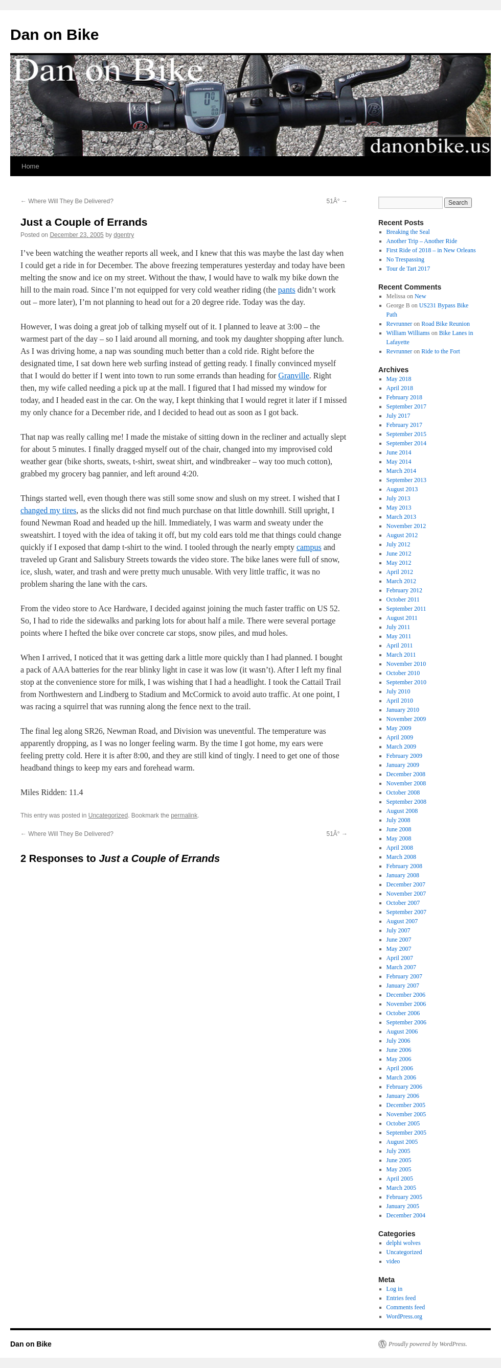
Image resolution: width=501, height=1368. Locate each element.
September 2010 (406, 682)
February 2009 (404, 755)
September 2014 (406, 443)
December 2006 (405, 994)
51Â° (337, 201)
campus (309, 547)
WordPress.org (404, 1316)
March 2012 (401, 581)
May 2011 (399, 636)
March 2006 (401, 1077)
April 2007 (399, 958)
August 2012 (402, 535)
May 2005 (399, 1169)
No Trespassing (405, 259)
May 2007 (399, 948)
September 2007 (406, 912)
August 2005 (402, 1141)
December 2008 (405, 774)
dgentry (123, 234)
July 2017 (398, 415)
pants (286, 289)
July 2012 (398, 544)
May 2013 (399, 507)
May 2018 (399, 378)
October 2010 (403, 673)
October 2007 (403, 902)
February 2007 (404, 976)
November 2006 (406, 1003)
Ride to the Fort (440, 351)
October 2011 (403, 599)
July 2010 (398, 691)
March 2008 (401, 856)
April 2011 (399, 645)
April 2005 (399, 1178)
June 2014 (399, 452)
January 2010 (402, 709)
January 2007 (402, 985)
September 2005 (406, 1132)
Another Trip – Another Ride (422, 241)
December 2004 (405, 1215)
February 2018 (404, 397)
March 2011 (401, 654)
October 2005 (403, 1123)
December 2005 (405, 1105)
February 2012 (404, 590)
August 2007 (402, 921)
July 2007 (398, 930)
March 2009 (401, 746)
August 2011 (402, 617)
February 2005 (404, 1197)
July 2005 (398, 1151)
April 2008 (399, 847)
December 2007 (405, 884)
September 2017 (406, 406)
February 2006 (404, 1086)
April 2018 (399, 388)
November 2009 (406, 719)
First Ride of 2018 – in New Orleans (431, 250)
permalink (184, 815)
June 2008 (399, 829)
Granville (293, 375)
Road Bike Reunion (445, 323)
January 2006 (402, 1095)
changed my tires (48, 510)
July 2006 (398, 1040)
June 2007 (399, 939)
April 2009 (399, 737)
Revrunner (399, 323)
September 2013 (406, 480)
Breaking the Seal (408, 231)
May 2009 (399, 728)
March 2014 (401, 470)
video (393, 1261)
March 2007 (401, 967)
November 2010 (406, 663)
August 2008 (402, 810)
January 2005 (402, 1206)
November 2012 (406, 526)
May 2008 (399, 838)
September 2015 (406, 434)
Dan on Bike (54, 34)
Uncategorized (108, 815)
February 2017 (404, 424)
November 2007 (406, 893)
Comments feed (405, 1307)
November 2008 (406, 783)
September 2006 (406, 1022)
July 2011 (398, 627)
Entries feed (401, 1298)
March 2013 (401, 516)
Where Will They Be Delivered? (66, 201)
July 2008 (398, 820)
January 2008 (402, 875)
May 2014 (399, 461)
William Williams (408, 333)
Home (30, 166)
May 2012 (399, 562)
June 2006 (399, 1049)
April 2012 (399, 571)
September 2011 (406, 608)
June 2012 (399, 553)
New (420, 296)
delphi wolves (403, 1242)
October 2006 (403, 1013)
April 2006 (399, 1068)
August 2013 (402, 489)
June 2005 (399, 1160)
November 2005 (406, 1114)
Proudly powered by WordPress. (428, 1344)
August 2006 (402, 1031)
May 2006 (399, 1059)
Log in (394, 1288)
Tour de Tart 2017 (408, 268)
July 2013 (398, 498)
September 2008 (406, 801)
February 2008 (404, 866)
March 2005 (401, 1187)
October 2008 (403, 792)
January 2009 (402, 765)
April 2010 (399, 700)
